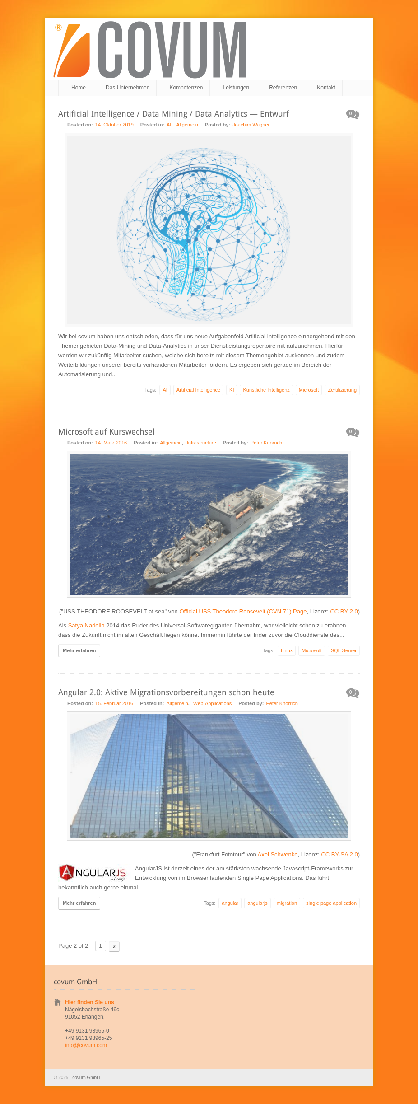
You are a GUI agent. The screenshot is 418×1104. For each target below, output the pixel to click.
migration (287, 903)
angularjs (257, 903)
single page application (331, 903)
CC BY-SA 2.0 (339, 854)
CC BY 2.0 (344, 611)
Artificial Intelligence (198, 390)
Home (78, 87)
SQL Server (344, 650)
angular (230, 903)
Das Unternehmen (127, 87)
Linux (287, 650)
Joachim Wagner (250, 124)
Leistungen (236, 87)
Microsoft (309, 390)
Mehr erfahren (79, 650)
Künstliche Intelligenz (266, 390)
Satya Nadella (86, 625)
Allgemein (187, 124)
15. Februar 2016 (114, 703)
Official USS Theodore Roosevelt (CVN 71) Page (243, 611)
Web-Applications (212, 703)
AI (169, 124)
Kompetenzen (186, 87)
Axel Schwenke (278, 854)
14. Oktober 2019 (114, 124)
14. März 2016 (111, 442)
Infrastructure (201, 442)
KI (231, 390)
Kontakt (326, 87)
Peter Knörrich (266, 442)
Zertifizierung (342, 390)
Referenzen (283, 87)
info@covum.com (86, 1045)
